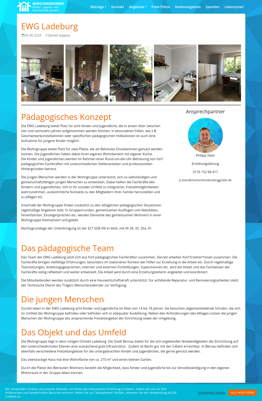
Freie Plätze (160, 7)
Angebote (136, 7)
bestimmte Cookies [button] (211, 392)
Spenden (212, 7)
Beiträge (97, 7)
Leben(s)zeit (234, 7)
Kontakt (117, 7)
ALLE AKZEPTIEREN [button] (242, 392)
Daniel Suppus (59, 35)
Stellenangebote (188, 7)
